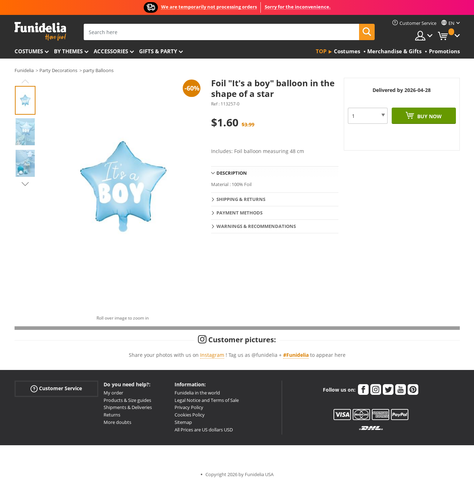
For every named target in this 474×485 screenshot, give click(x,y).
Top (321, 51)
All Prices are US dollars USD (204, 429)
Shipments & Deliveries (128, 407)
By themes (68, 51)
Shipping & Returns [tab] (240, 199)
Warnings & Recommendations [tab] (256, 226)
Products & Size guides (127, 400)
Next (25, 183)
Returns (112, 415)
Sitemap (183, 422)
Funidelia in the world (197, 392)
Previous (25, 81)
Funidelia (24, 70)
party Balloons (98, 70)
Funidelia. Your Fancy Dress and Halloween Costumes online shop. (40, 31)
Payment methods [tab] (239, 212)
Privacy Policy (189, 407)
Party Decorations (58, 70)
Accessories (111, 51)
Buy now (429, 116)
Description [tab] (231, 173)
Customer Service (56, 388)
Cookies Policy (190, 415)
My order (113, 392)
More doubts (117, 422)
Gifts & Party (158, 51)
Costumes (29, 51)
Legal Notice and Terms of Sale (207, 400)
